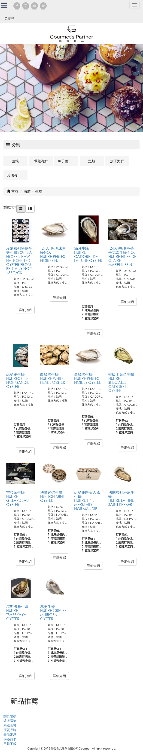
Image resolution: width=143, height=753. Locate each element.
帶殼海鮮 (41, 161)
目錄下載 (9, 743)
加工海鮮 (117, 161)
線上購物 (9, 720)
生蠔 (15, 161)
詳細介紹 (25, 310)
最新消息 (9, 734)
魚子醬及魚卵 (68, 161)
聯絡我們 (9, 739)
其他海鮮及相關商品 (17, 175)
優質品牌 (9, 730)
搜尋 (9, 18)
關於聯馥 (9, 716)
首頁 (12, 191)
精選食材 (9, 725)
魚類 (91, 161)
